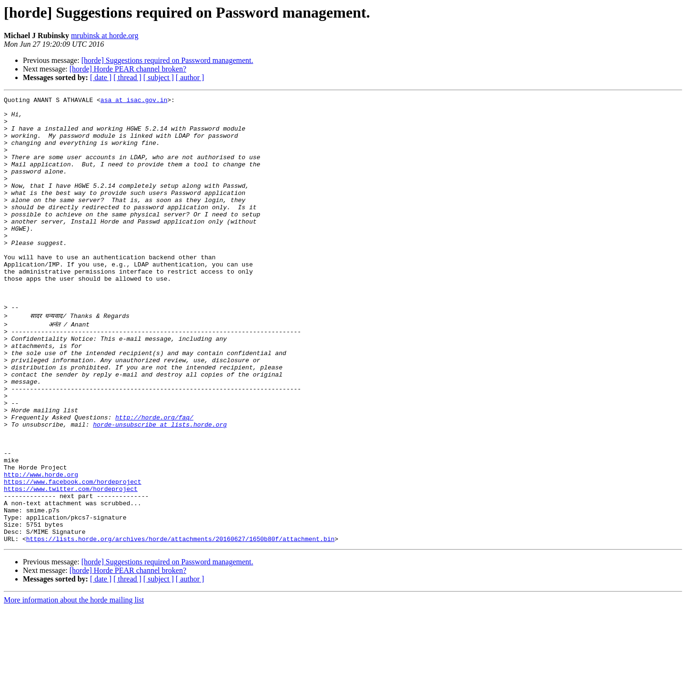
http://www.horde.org (41, 547)
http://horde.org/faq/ (154, 478)
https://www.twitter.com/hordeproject (71, 564)
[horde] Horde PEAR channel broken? (128, 69)
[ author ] (190, 77)
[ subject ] (158, 77)
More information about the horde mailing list (74, 686)
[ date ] (100, 77)
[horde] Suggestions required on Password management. (167, 60)
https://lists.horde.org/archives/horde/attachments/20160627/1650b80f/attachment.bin (180, 624)
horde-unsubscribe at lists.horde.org (160, 487)
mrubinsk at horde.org (104, 35)
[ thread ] (127, 77)
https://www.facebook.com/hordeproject (72, 555)
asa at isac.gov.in (134, 101)
